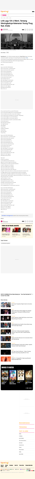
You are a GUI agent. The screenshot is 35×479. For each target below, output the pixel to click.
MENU (33, 11)
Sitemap (2, 466)
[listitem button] (30, 30)
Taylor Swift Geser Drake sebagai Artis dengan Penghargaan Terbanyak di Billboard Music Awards (21, 312)
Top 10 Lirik (23, 431)
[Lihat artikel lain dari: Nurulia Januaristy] (28, 225)
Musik (13, 309)
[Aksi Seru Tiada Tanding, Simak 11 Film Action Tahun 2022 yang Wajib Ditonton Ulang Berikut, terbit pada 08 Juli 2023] (16, 232)
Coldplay (20, 436)
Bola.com (17, 469)
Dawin (20, 447)
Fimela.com (3, 470)
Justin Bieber (21, 438)
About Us (2, 465)
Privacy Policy (21, 465)
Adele (20, 433)
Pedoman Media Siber (29, 465)
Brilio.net (7, 470)
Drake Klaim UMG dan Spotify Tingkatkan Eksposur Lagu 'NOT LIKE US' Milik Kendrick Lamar (21, 332)
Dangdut (13, 302)
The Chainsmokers (22, 440)
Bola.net (12, 469)
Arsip (6, 466)
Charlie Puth (21, 445)
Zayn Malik (21, 454)
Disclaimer (11, 465)
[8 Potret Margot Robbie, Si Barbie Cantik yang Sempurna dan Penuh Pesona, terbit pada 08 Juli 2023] (6, 232)
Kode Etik (16, 465)
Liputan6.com (3, 469)
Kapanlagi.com (8, 469)
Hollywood (13, 316)
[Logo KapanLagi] (4, 11)
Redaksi (6, 465)
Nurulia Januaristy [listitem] (5, 29)
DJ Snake (20, 442)
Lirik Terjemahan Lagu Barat (5, 243)
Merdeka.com (22, 469)
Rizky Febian (21, 449)
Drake (7, 52)
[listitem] (8, 15)
